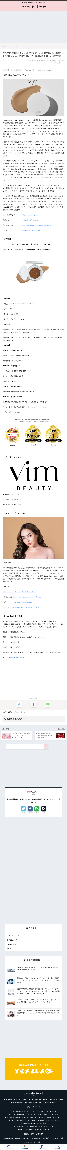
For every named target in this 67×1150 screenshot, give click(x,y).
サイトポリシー (57, 1099)
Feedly (37, 812)
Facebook (30, 812)
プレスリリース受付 (35, 1102)
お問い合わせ (17, 1102)
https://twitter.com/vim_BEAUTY (31, 230)
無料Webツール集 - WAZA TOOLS (17, 1138)
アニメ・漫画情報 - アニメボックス (22, 1114)
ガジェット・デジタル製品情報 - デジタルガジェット (34, 1126)
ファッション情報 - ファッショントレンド (21, 1117)
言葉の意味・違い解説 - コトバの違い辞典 (48, 1138)
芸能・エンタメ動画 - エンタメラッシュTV (34, 1129)
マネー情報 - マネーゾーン (19, 1120)
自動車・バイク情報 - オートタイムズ (34, 1123)
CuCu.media (12, 944)
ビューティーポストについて (16, 1099)
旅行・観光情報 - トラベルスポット (45, 1120)
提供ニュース (12, 940)
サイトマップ (51, 1102)
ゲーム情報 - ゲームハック (49, 1114)
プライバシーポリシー (39, 1099)
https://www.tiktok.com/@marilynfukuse (26, 607)
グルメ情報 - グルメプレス (20, 1111)
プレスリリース (19, 712)
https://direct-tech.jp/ (17, 657)
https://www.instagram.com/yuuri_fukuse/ (27, 597)
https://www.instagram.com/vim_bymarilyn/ (37, 225)
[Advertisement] (33, 27)
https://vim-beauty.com (30, 215)
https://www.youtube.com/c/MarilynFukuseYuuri (19, 592)
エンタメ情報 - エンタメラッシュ (45, 1111)
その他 (9, 948)
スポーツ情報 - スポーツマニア (51, 1117)
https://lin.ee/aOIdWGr (30, 220)
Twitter (23, 812)
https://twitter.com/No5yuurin (23, 602)
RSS (44, 812)
